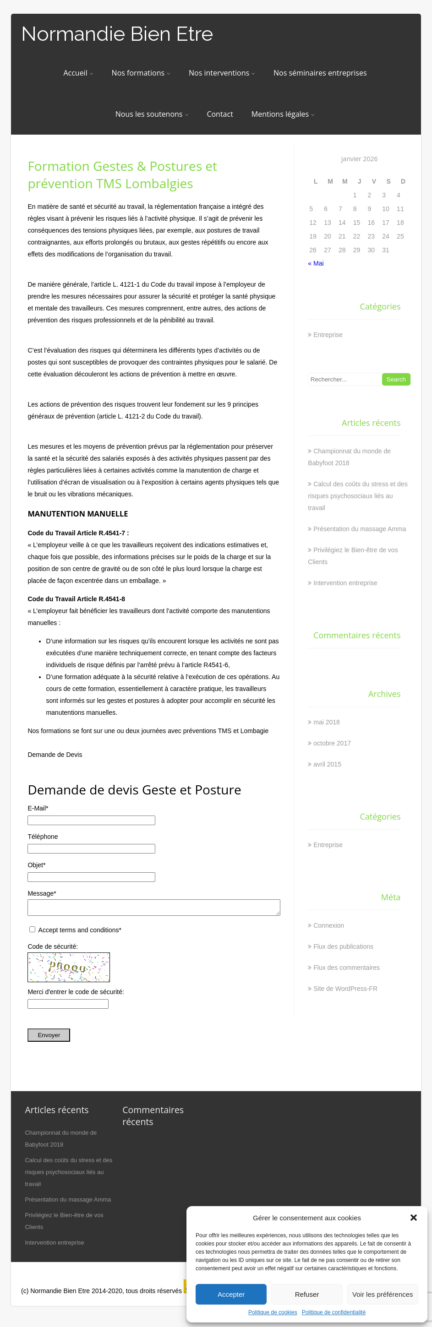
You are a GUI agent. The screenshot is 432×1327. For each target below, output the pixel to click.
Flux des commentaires (346, 967)
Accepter (231, 1294)
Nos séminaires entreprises (320, 73)
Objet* (36, 865)
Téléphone (42, 836)
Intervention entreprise (345, 583)
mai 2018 (326, 722)
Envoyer (49, 1037)
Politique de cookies (272, 1312)
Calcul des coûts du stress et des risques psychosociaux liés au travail (357, 495)
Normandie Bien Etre (117, 33)
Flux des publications (343, 946)
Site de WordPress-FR (345, 988)
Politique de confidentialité (334, 1312)
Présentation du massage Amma (359, 529)
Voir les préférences (382, 1294)
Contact (220, 114)
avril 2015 (327, 764)
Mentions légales (283, 114)
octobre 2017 (332, 743)
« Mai (315, 263)
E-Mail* (37, 808)
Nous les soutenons (152, 114)
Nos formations (141, 73)
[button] (413, 1217)
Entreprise (328, 334)
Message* (41, 893)
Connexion (328, 925)
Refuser (307, 1294)
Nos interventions (222, 73)
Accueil (78, 73)
